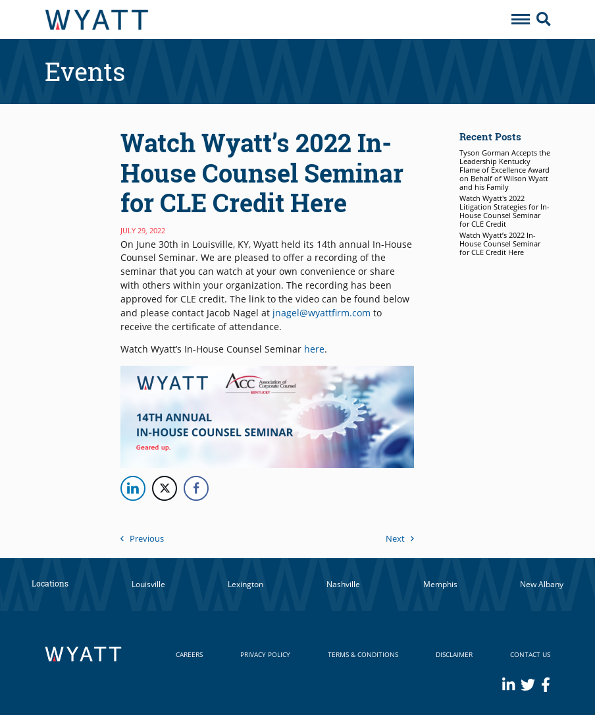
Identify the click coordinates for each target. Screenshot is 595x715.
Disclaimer (454, 654)
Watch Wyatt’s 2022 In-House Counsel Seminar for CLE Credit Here (499, 244)
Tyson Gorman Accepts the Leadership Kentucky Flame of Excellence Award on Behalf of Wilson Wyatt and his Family (504, 170)
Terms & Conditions (363, 654)
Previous (142, 538)
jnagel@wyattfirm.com (321, 312)
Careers (189, 654)
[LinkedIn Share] (132, 488)
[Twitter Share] (164, 488)
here (314, 349)
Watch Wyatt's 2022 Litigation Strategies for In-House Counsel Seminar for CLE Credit (504, 211)
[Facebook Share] (196, 488)
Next (400, 538)
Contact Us (530, 654)
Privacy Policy (265, 654)
